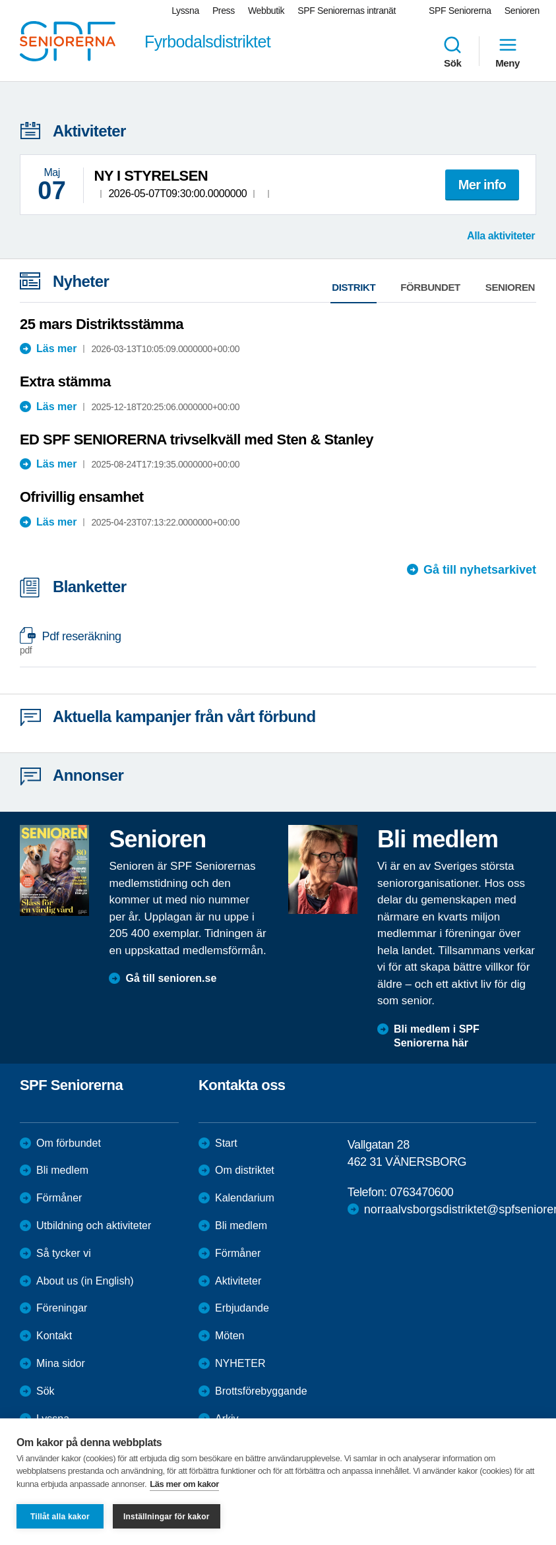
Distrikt (353, 287)
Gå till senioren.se (170, 978)
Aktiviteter (238, 1281)
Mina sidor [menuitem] (60, 1363)
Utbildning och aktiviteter (93, 1225)
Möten (229, 1335)
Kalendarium (244, 1197)
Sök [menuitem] (452, 51)
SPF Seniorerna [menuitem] (460, 10)
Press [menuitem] (223, 10)
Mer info (482, 184)
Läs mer (56, 348)
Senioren (510, 287)
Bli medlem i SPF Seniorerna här (436, 1035)
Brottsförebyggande (261, 1391)
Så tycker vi (63, 1253)
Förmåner (59, 1197)
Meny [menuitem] (507, 51)
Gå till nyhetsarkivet (479, 569)
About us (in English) (85, 1281)
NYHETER (240, 1363)
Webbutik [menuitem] (266, 10)
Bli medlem (62, 1170)
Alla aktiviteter (501, 235)
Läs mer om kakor (184, 1484)
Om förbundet (68, 1143)
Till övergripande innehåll (0, 0)
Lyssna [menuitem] (185, 10)
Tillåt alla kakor (60, 1516)
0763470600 (421, 1192)
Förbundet (430, 287)
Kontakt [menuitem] (54, 1335)
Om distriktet (244, 1170)
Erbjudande (242, 1308)
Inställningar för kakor (166, 1516)
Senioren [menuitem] (522, 10)
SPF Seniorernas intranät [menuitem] (346, 10)
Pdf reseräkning (271, 643)
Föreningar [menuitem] (61, 1308)
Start (226, 1143)
